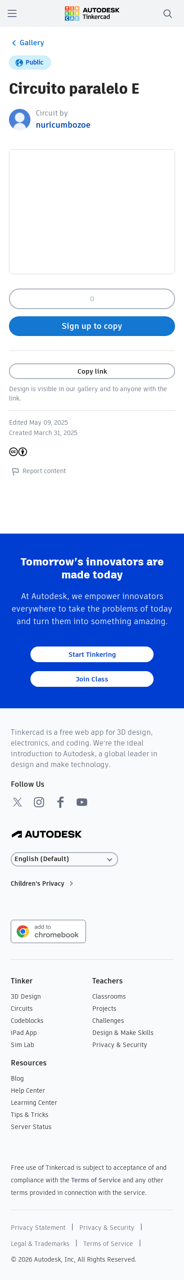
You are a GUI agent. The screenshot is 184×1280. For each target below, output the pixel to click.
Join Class (92, 679)
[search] (167, 13)
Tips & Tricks (29, 1114)
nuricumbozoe (63, 124)
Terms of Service (96, 1180)
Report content (37, 471)
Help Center (28, 1090)
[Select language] (64, 859)
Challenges (108, 1020)
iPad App (24, 1032)
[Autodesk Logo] (47, 834)
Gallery (26, 43)
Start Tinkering (92, 654)
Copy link (92, 371)
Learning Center (34, 1102)
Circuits (22, 1008)
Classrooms (109, 996)
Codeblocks (27, 1020)
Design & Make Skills (123, 1032)
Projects (104, 1008)
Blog (17, 1078)
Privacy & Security (119, 1044)
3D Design (26, 996)
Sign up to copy (92, 326)
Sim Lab (22, 1044)
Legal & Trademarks (40, 1243)
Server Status (31, 1126)
